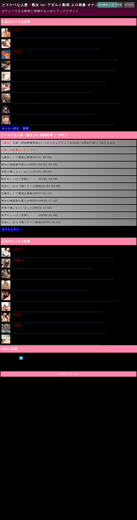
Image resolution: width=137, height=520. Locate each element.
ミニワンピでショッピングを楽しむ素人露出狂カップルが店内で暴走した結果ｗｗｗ (65, 95)
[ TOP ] (61, 135)
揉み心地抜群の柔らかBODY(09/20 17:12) (29, 200)
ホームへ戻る (10, 128)
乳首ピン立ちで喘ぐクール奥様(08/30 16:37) (31, 222)
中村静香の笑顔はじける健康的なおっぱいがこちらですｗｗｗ (57, 314)
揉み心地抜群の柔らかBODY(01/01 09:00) (29, 164)
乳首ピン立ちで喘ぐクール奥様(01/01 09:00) (31, 186)
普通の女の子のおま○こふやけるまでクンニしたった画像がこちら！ (55, 336)
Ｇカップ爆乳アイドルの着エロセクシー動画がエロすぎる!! (49, 282)
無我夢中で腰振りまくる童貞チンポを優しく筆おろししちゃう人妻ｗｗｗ (58, 73)
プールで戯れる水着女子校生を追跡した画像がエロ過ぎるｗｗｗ (58, 325)
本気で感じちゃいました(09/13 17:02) (26, 207)
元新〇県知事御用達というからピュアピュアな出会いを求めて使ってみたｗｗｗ (58, 142)
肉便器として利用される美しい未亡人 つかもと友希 (52, 260)
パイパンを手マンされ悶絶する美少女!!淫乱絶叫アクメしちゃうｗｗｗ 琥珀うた (63, 62)
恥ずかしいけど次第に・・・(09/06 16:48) (29, 215)
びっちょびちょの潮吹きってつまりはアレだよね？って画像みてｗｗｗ (57, 303)
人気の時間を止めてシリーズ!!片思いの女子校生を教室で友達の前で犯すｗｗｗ (62, 271)
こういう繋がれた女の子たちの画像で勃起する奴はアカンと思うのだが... (64, 51)
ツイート (9, 357)
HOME (129, 4)
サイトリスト (10, 229)
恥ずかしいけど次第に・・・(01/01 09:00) (29, 178)
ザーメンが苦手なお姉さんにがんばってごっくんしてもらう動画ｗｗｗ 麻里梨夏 (63, 117)
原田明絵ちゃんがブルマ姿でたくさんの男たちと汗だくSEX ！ (52, 84)
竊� (119, 4)
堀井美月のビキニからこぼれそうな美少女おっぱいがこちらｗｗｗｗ (61, 30)
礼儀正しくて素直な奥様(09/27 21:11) (26, 193)
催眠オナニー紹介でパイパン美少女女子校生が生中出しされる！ (52, 106)
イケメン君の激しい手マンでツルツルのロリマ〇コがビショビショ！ (55, 41)
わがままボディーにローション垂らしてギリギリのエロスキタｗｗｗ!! (62, 249)
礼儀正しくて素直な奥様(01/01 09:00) (26, 157)
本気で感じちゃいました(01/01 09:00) (26, 171)
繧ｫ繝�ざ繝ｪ (107, 4)
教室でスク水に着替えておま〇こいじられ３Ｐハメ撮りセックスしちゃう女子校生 (64, 293)
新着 (26, 128)
